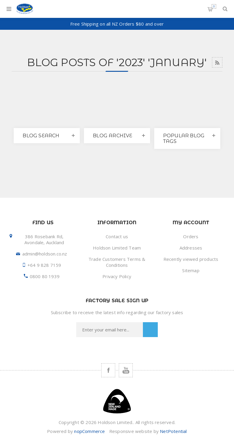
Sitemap (190, 270)
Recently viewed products (191, 259)
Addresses (191, 248)
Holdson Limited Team (117, 248)
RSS (217, 62)
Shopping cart (214, 6)
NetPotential (173, 431)
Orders (190, 236)
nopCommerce (89, 431)
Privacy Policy (116, 276)
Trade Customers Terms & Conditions (117, 262)
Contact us (117, 236)
